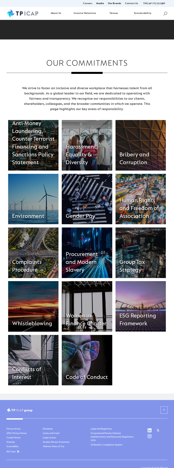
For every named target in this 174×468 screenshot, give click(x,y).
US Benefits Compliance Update (106, 445)
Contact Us (131, 3)
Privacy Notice (14, 429)
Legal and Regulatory (101, 429)
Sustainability (143, 13)
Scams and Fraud (51, 433)
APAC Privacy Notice (17, 433)
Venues (113, 13)
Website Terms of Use (53, 446)
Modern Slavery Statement (56, 442)
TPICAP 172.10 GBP (154, 3)
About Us (56, 13)
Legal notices (49, 438)
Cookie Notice (14, 438)
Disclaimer (48, 429)
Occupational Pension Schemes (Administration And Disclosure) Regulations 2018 (112, 437)
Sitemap (11, 442)
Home (10, 44)
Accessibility (13, 446)
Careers (87, 3)
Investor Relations (85, 13)
